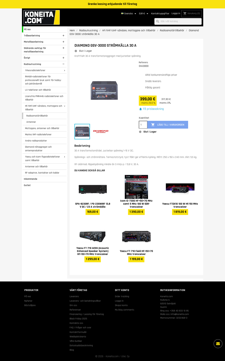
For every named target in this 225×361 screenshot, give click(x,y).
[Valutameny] (144, 14)
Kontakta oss (76, 323)
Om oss (73, 305)
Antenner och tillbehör (36, 166)
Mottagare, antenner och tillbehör (42, 128)
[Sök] (178, 21)
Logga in (176, 13)
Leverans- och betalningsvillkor (85, 300)
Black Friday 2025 (78, 318)
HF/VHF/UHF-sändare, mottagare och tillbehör (43, 107)
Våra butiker (76, 341)
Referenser (75, 309)
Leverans (74, 296)
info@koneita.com (180, 314)
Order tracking (122, 296)
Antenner (31, 122)
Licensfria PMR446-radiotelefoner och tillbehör (44, 98)
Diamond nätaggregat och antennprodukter (38, 148)
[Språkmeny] (129, 14)
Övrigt (27, 57)
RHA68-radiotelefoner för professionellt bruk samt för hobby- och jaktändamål (43, 80)
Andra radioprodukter (36, 140)
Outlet (27, 185)
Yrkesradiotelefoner (35, 70)
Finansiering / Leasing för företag (87, 314)
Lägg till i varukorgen (167, 125)
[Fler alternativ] (218, 343)
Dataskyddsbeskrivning (81, 345)
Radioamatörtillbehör (37, 115)
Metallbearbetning (33, 41)
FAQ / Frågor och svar (80, 327)
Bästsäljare (30, 305)
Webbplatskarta (78, 336)
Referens (143, 62)
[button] (151, 109)
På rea (27, 29)
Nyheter (28, 300)
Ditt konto (122, 290)
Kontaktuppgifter (160, 13)
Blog (72, 349)
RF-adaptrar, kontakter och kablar (42, 172)
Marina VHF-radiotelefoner (38, 134)
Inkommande (30, 178)
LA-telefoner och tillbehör (38, 89)
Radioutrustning (32, 64)
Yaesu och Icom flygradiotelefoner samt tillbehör (42, 158)
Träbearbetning (32, 35)
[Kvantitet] (143, 125)
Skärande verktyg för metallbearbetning (35, 50)
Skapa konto (121, 305)
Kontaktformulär (78, 332)
